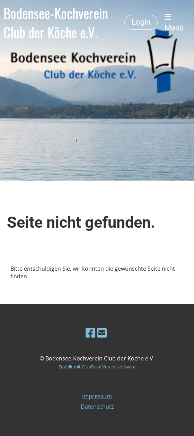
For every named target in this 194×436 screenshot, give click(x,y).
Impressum (97, 396)
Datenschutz (97, 406)
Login (141, 22)
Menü (174, 22)
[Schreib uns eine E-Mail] (102, 332)
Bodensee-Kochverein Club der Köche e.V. (55, 22)
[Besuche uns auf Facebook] (90, 332)
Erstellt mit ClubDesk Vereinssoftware (97, 367)
